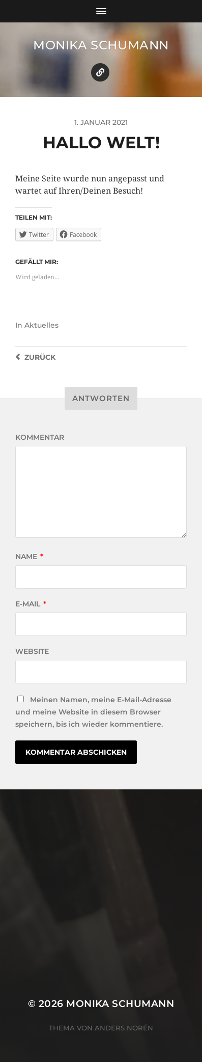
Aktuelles (41, 325)
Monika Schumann (101, 45)
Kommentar (39, 437)
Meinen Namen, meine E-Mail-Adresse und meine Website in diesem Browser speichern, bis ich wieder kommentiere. (93, 712)
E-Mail (30, 603)
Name (29, 556)
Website (32, 651)
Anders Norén (124, 1028)
